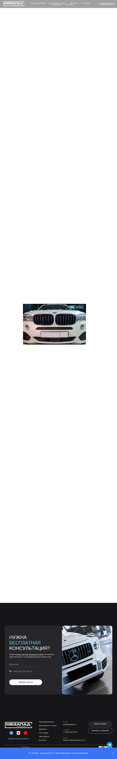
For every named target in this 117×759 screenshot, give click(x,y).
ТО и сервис (86, 3)
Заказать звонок (25, 682)
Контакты (69, 5)
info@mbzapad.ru (69, 724)
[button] (100, 724)
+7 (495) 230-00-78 (70, 732)
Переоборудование (38, 3)
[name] (25, 664)
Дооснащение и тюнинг (48, 725)
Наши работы (57, 5)
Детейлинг (74, 3)
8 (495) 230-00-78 (50, 516)
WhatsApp (39, 519)
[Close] (113, 753)
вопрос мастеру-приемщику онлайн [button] (29, 654)
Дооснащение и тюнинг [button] (58, 3)
